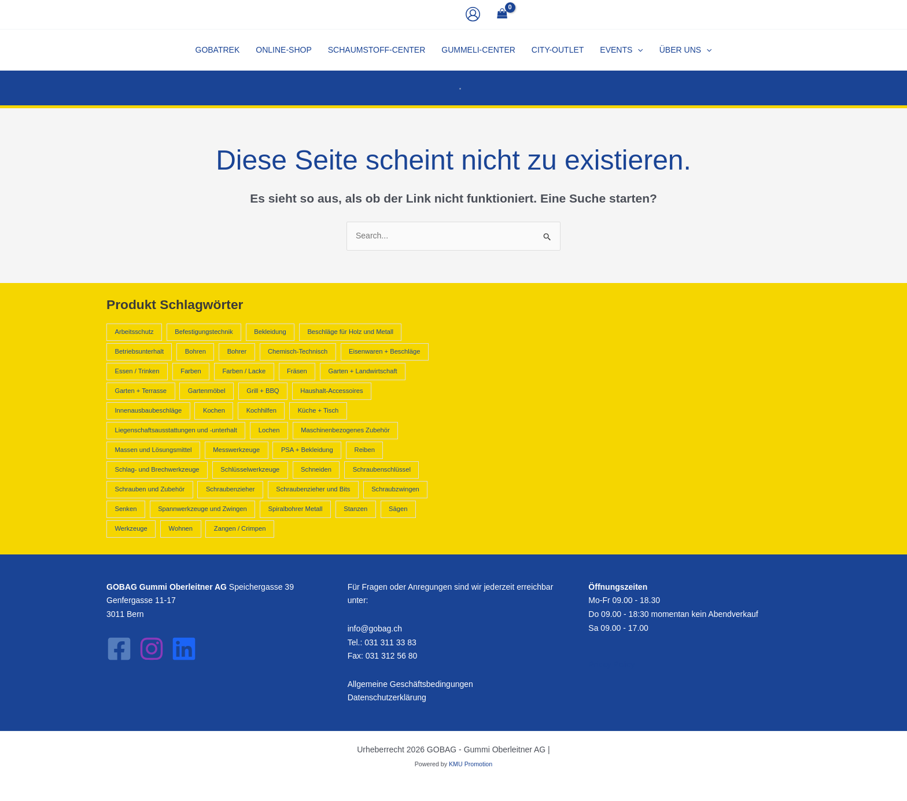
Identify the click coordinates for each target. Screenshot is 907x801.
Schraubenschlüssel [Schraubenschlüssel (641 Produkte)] (382, 469)
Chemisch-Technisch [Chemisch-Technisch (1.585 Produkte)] (297, 351)
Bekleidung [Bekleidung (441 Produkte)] (270, 331)
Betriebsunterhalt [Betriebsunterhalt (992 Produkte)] (139, 351)
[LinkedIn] (184, 649)
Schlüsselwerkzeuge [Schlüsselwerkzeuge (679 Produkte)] (249, 469)
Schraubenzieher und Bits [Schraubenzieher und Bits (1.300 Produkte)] (313, 489)
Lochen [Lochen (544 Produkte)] (269, 430)
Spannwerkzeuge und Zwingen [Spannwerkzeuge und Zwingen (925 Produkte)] (202, 508)
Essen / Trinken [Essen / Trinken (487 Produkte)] (137, 371)
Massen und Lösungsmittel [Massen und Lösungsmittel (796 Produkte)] (153, 449)
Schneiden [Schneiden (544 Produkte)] (316, 469)
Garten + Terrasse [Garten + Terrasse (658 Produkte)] (141, 390)
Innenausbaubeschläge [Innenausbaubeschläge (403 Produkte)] (148, 410)
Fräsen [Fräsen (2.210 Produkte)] (297, 371)
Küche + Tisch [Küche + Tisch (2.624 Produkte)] (318, 410)
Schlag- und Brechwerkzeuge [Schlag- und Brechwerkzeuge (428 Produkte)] (157, 469)
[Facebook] (119, 649)
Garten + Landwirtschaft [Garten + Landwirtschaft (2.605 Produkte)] (363, 371)
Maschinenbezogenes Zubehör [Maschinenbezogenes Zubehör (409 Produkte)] (345, 430)
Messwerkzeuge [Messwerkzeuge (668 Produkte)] (236, 449)
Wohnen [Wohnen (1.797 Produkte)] (181, 528)
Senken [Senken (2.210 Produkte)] (126, 508)
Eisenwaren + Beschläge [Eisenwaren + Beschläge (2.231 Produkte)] (384, 351)
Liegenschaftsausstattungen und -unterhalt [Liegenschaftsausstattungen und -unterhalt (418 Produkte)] (176, 430)
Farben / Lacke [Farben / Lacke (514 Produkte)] (244, 371)
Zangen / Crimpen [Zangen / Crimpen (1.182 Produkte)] (240, 528)
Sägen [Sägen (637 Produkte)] (398, 508)
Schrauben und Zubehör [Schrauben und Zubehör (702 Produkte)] (150, 489)
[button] (621, 50)
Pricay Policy (611, 664)
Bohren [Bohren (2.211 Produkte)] (195, 351)
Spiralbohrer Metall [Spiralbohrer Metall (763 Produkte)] (295, 508)
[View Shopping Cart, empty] (501, 14)
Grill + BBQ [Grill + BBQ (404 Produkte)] (262, 390)
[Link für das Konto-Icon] (473, 14)
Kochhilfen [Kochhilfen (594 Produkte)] (261, 410)
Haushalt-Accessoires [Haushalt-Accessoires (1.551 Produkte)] (331, 390)
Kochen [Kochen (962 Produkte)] (214, 410)
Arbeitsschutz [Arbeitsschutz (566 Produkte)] (134, 331)
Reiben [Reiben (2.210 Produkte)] (365, 449)
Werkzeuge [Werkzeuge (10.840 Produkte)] (131, 528)
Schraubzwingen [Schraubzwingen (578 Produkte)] (395, 489)
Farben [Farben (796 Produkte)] (190, 371)
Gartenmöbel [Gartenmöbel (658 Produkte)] (207, 390)
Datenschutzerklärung (387, 697)
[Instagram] (151, 649)
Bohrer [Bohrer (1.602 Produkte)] (237, 351)
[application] (637, 50)
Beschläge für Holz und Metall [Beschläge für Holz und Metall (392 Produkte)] (350, 331)
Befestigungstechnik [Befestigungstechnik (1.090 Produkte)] (204, 331)
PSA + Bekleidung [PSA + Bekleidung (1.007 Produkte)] (307, 449)
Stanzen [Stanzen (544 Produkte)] (355, 508)
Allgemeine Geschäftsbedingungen (410, 684)
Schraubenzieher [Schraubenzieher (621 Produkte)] (230, 489)
